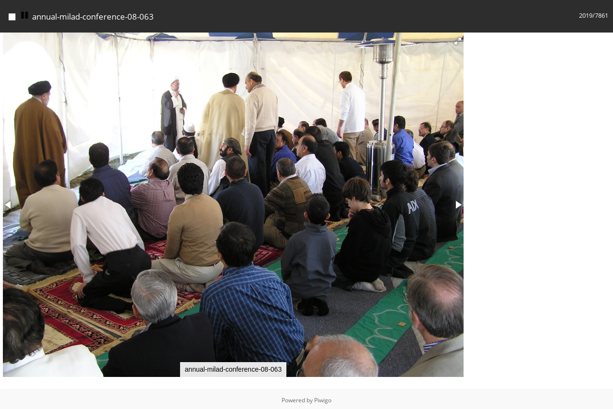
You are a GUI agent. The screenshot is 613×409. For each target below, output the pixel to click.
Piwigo (322, 400)
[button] (457, 41)
